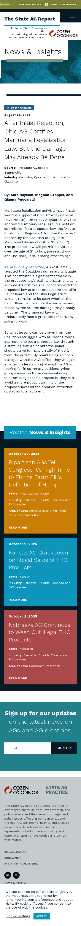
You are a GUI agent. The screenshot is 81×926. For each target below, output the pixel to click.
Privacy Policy (15, 852)
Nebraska (26, 648)
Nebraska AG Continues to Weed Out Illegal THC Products (39, 632)
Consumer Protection (24, 515)
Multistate (41, 493)
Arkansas (25, 493)
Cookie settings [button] (18, 916)
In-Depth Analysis (19, 107)
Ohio (18, 172)
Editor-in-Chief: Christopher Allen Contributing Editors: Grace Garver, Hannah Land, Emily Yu (28, 33)
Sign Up (64, 748)
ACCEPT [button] (42, 916)
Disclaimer (12, 857)
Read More (18, 527)
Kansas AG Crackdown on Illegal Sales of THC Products (38, 560)
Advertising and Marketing (48, 510)
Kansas (24, 576)
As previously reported (24, 267)
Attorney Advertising (21, 863)
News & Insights (15, 882)
